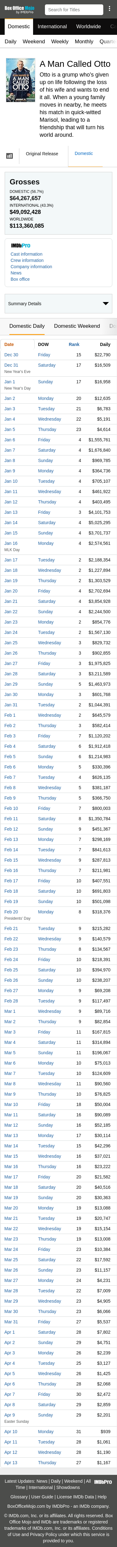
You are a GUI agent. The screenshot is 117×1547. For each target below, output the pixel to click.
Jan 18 (10, 570)
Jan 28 (10, 673)
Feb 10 (11, 808)
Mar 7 (10, 1073)
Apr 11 (10, 1441)
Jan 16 (10, 543)
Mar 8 (10, 1083)
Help (102, 1496)
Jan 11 (10, 491)
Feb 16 (11, 870)
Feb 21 (11, 928)
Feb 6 (10, 766)
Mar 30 (11, 1311)
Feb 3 (10, 735)
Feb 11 (11, 818)
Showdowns (68, 1487)
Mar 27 (11, 1280)
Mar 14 (11, 1145)
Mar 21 (11, 1218)
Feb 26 (11, 980)
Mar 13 (11, 1135)
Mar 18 (11, 1187)
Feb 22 (11, 938)
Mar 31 (11, 1321)
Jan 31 (10, 704)
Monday (46, 398)
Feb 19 (11, 901)
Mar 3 (10, 1031)
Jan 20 (10, 590)
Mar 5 (10, 1052)
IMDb (84, 1506)
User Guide (42, 1496)
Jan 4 (9, 419)
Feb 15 (11, 860)
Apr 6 (9, 1383)
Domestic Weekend (77, 326)
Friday (44, 354)
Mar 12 (11, 1125)
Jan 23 (10, 622)
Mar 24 (11, 1249)
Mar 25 (11, 1259)
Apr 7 (9, 1394)
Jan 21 (10, 601)
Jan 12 (10, 501)
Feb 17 (11, 880)
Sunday (45, 381)
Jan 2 (9, 398)
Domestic (19, 26)
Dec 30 (11, 354)
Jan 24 (10, 632)
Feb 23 (11, 949)
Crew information (27, 260)
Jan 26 (10, 653)
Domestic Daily (27, 326)
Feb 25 (11, 969)
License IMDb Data (75, 1496)
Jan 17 (10, 559)
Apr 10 (10, 1431)
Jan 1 (9, 381)
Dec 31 (11, 365)
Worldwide (88, 26)
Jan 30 (10, 694)
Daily (11, 42)
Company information (31, 266)
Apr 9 (9, 1414)
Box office (20, 279)
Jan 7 (9, 450)
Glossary (18, 1496)
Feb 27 (11, 990)
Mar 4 (10, 1042)
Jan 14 (10, 522)
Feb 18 (11, 891)
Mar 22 (11, 1228)
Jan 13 (10, 512)
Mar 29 (11, 1301)
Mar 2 (10, 1021)
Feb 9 (10, 797)
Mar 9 (10, 1094)
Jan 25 (10, 642)
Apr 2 (9, 1342)
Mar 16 (11, 1166)
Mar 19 (11, 1197)
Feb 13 (11, 839)
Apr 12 (10, 1452)
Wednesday (49, 419)
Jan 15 (10, 532)
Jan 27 (10, 663)
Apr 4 (9, 1363)
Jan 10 (10, 481)
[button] (109, 8)
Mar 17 (11, 1176)
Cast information (26, 254)
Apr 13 (10, 1462)
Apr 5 (9, 1373)
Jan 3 (9, 408)
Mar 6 (10, 1063)
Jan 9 (9, 470)
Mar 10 (11, 1104)
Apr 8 (9, 1404)
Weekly (59, 42)
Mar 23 (11, 1238)
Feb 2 (10, 725)
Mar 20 (11, 1207)
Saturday (47, 365)
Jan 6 (9, 439)
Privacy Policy (43, 1534)
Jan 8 (9, 460)
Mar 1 (10, 1011)
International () (31, 205)
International (52, 26)
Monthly (84, 42)
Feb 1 (10, 715)
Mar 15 (11, 1156)
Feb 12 (11, 829)
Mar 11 (11, 1114)
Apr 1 (9, 1332)
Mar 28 (11, 1290)
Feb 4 (10, 746)
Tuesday (46, 408)
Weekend (34, 42)
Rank (74, 344)
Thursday (47, 429)
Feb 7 (10, 777)
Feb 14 (11, 849)
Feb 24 (11, 959)
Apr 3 (9, 1352)
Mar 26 (11, 1270)
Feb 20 (11, 911)
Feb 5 (10, 756)
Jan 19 (10, 580)
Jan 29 (10, 684)
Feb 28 (11, 1000)
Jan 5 (9, 429)
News (16, 272)
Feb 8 (10, 787)
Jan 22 (10, 611)
